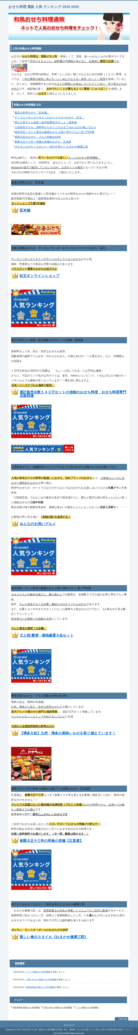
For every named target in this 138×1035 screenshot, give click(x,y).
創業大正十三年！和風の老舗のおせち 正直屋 (43, 141)
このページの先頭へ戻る (121, 1019)
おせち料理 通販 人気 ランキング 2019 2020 (43, 7)
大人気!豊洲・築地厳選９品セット (47, 635)
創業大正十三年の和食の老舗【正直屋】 (51, 841)
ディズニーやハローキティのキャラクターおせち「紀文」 (49, 117)
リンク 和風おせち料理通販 (38, 972)
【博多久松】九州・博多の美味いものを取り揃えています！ (68, 733)
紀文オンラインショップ (39, 276)
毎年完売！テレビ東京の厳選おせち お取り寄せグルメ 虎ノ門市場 (54, 132)
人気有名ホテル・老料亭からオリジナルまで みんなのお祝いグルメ (55, 127)
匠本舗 (25, 210)
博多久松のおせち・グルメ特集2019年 (38, 136)
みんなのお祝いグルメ (38, 524)
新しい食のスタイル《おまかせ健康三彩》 (54, 937)
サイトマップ (69, 1025)
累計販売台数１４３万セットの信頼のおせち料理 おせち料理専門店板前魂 (73, 394)
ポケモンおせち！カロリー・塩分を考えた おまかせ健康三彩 (51, 146)
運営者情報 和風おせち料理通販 (40, 987)
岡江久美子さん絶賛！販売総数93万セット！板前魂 (46, 122)
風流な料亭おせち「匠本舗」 (32, 112)
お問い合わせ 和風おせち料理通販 (41, 979)
